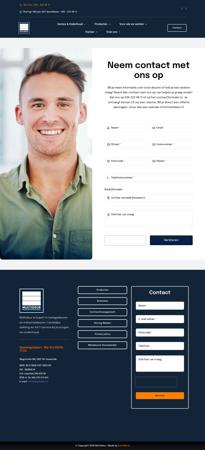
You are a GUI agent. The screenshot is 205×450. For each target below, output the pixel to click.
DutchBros (124, 446)
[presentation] (125, 240)
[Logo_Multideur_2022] (24, 23)
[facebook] (181, 8)
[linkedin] (186, 8)
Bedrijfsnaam (113, 189)
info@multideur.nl (38, 382)
